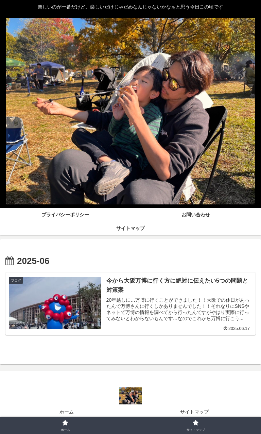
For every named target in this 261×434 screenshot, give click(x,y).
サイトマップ (194, 412)
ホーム (66, 412)
